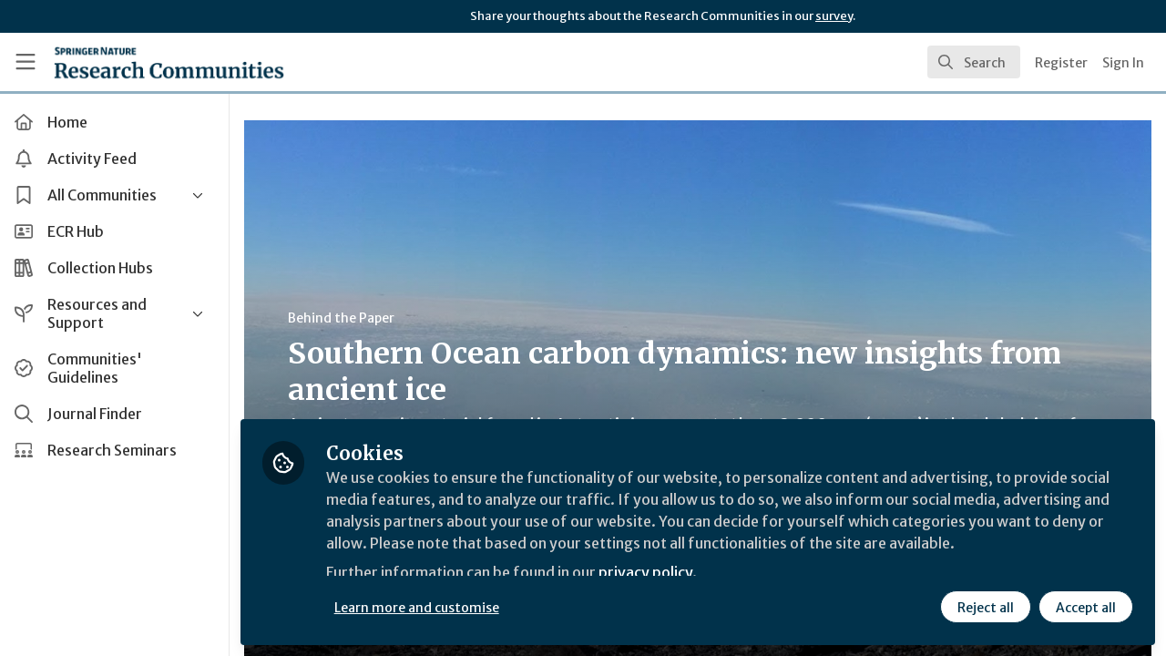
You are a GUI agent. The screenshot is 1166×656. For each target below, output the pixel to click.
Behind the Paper (345, 318)
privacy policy (649, 572)
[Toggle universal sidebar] (25, 61)
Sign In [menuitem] (1123, 63)
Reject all (985, 608)
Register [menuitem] (1061, 63)
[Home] (169, 62)
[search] (973, 62)
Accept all (1086, 608)
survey (834, 16)
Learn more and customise (420, 608)
